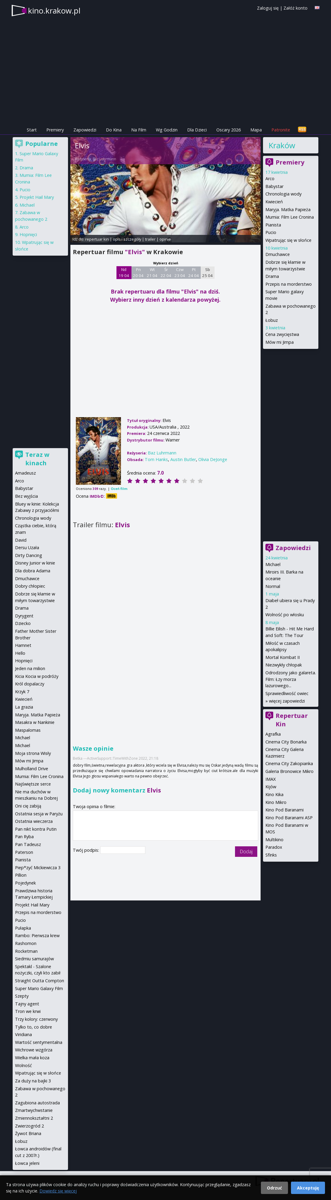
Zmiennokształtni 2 (34, 1118)
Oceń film (119, 488)
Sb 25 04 (207, 272)
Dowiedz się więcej (58, 1191)
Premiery (55, 130)
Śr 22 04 (166, 272)
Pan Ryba (24, 836)
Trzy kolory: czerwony (36, 1019)
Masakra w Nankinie (34, 722)
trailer (150, 239)
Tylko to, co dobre (33, 1027)
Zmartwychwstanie (34, 1110)
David (20, 540)
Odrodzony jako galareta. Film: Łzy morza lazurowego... (290, 679)
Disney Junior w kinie (35, 563)
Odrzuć (274, 1188)
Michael (272, 564)
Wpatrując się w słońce (288, 240)
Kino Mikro (275, 802)
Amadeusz (25, 473)
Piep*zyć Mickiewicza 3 (37, 867)
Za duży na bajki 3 (33, 1081)
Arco (269, 178)
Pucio (270, 232)
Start (32, 130)
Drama (272, 276)
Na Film (138, 130)
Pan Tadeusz (28, 844)
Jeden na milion (30, 668)
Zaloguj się (268, 8)
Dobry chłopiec (30, 586)
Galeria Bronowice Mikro (289, 771)
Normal (272, 586)
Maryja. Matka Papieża (288, 209)
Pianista (273, 225)
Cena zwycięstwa (282, 334)
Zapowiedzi (84, 130)
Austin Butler (183, 459)
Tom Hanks (156, 459)
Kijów (270, 786)
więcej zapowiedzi (287, 701)
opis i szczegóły (127, 239)
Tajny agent (27, 1004)
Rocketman (26, 951)
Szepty (22, 996)
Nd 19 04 (124, 272)
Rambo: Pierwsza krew (37, 935)
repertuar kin (97, 239)
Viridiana (23, 1034)
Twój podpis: (86, 850)
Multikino (274, 839)
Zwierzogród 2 (29, 1126)
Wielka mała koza (32, 1057)
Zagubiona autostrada (37, 1103)
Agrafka (273, 734)
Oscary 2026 (228, 130)
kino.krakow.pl (54, 10)
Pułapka (23, 928)
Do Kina (114, 130)
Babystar (274, 186)
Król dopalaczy (29, 684)
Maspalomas (28, 730)
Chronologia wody (283, 194)
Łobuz (271, 320)
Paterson (24, 852)
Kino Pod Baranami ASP (289, 817)
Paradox (273, 847)
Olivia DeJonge (212, 459)
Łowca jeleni (27, 1163)
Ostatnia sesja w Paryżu (39, 814)
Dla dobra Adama (32, 571)
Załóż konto (295, 8)
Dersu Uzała (27, 547)
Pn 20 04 (138, 272)
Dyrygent (24, 616)
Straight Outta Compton (39, 980)
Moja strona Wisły (33, 753)
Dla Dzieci (197, 130)
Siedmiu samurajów (34, 959)
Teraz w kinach (37, 459)
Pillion (20, 875)
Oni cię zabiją (28, 806)
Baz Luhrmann (104, 159)
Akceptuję (308, 1188)
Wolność (23, 1065)
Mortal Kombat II (282, 657)
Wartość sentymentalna (38, 1042)
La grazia (24, 707)
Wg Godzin (167, 130)
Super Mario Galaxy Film (39, 988)
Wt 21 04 (152, 272)
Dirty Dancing (28, 555)
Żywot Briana (28, 1133)
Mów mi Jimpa (279, 342)
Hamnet (23, 645)
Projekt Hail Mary (37, 197)
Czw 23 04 (180, 272)
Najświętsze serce (33, 784)
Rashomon (25, 943)
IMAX (270, 779)
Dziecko (23, 623)
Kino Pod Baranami (284, 810)
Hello (20, 653)
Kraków (281, 145)
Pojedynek (25, 883)
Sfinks (271, 855)
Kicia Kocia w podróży (36, 676)
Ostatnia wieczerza (34, 821)
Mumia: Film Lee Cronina (289, 217)
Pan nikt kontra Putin (36, 829)
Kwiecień (274, 202)
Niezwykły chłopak (283, 665)
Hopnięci (28, 234)
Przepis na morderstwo (288, 284)
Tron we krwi (28, 1011)
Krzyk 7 (22, 691)
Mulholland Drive (31, 768)
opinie (165, 239)
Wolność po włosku (284, 614)
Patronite (280, 130)
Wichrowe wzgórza (33, 1050)
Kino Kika (274, 794)
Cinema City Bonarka (286, 742)
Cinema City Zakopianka (289, 763)
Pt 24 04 (193, 272)
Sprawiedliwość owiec (286, 693)
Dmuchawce (277, 254)
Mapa (256, 130)
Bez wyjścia (26, 496)
